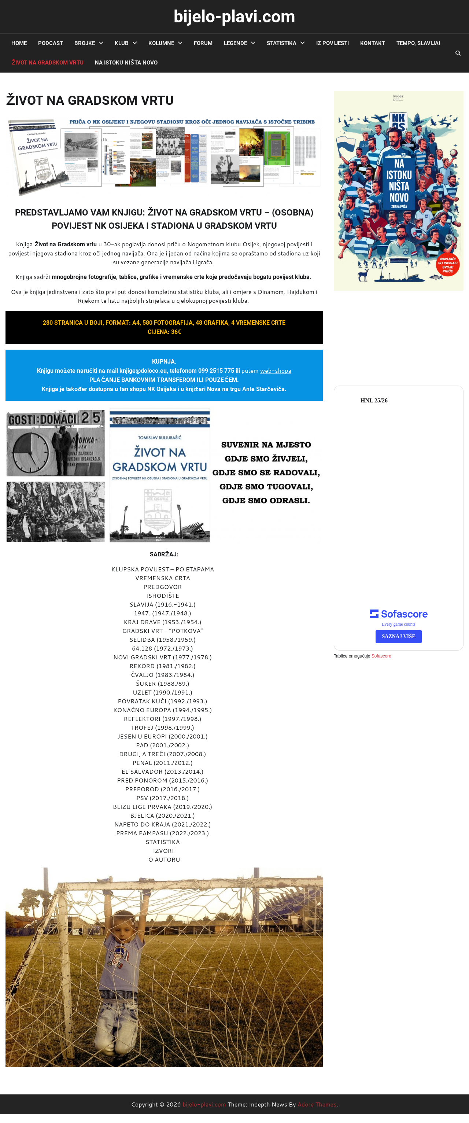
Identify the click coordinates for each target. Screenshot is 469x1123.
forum (203, 43)
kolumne (161, 43)
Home (19, 43)
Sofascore (381, 656)
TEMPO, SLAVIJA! (418, 43)
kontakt (372, 43)
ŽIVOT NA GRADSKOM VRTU (47, 62)
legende (235, 43)
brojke (84, 43)
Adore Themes (317, 1104)
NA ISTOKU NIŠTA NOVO (126, 62)
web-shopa (275, 370)
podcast (50, 43)
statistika (281, 43)
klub (122, 43)
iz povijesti (332, 43)
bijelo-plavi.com (234, 16)
